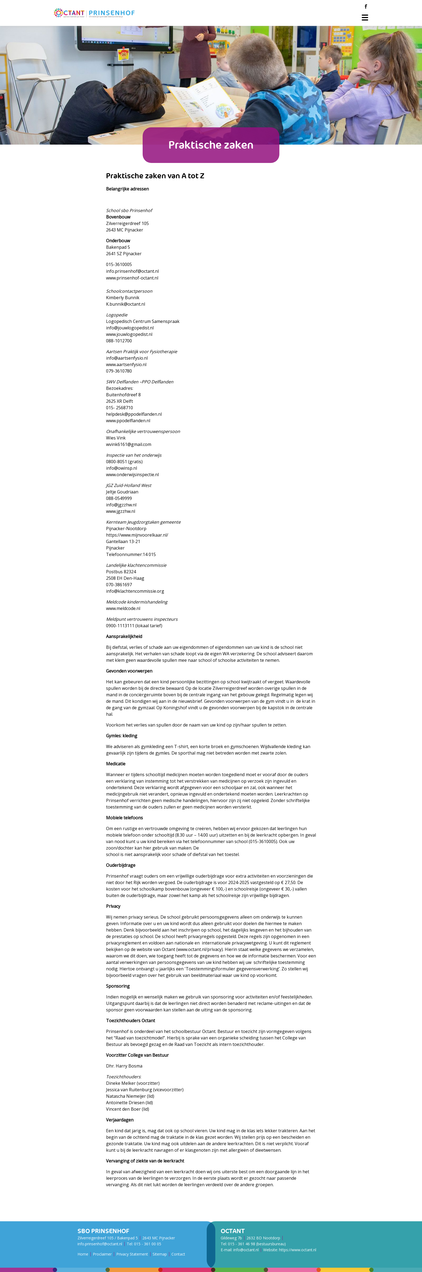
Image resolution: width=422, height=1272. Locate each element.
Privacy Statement (132, 1254)
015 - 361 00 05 (147, 1243)
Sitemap (160, 1254)
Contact (178, 1254)
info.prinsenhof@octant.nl (100, 1243)
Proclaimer (102, 1254)
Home (83, 1254)
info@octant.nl (246, 1249)
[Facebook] (365, 6)
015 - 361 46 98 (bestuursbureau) (257, 1243)
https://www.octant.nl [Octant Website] (297, 1249)
